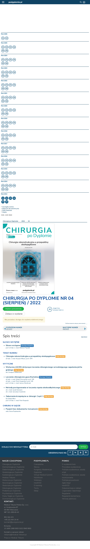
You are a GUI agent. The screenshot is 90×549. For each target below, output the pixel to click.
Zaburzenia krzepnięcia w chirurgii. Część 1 (24, 396)
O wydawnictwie (69, 464)
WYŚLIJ (83, 447)
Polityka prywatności (70, 480)
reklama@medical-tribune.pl (15, 534)
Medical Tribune (8, 477)
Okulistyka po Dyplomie (11, 485)
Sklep (36, 491)
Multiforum (38, 477)
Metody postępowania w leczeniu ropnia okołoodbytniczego (33, 387)
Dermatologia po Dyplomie (13, 467)
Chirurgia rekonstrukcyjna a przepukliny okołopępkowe (30, 356)
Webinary (38, 480)
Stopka (4, 212)
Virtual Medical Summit (43, 475)
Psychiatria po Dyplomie (12, 493)
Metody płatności (69, 499)
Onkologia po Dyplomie (11, 488)
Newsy (36, 467)
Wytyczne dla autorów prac (10, 208)
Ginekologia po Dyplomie (12, 472)
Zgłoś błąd (66, 483)
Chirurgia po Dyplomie (10, 221)
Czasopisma (38, 464)
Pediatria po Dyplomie (11, 491)
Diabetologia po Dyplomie (13, 469)
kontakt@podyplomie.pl (13, 522)
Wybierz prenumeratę (13, 309)
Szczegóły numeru (8, 207)
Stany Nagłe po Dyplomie (12, 496)
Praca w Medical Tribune (14, 538)
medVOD (37, 483)
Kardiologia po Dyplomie (12, 475)
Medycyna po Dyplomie (11, 480)
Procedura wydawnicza (71, 467)
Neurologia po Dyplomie (12, 483)
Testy (36, 488)
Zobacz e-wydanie (13, 313)
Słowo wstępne (13, 345)
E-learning (38, 485)
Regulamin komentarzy (71, 496)
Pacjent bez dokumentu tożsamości (22, 409)
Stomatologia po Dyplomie (13, 499)
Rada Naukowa (7, 210)
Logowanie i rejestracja (71, 491)
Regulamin (66, 493)
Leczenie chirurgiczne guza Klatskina (22, 377)
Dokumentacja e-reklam (71, 488)
